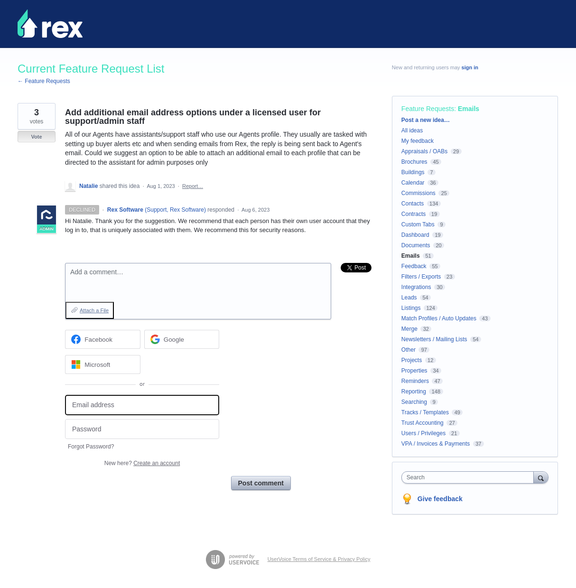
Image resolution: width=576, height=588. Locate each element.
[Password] (142, 429)
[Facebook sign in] (102, 339)
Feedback (414, 266)
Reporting (413, 391)
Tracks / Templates (425, 412)
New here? (142, 463)
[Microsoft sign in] (102, 364)
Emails (468, 108)
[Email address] (142, 405)
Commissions (418, 193)
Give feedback (440, 499)
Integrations (416, 287)
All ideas (412, 130)
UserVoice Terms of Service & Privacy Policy (319, 559)
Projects (411, 360)
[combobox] (470, 477)
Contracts (413, 214)
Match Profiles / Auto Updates (438, 318)
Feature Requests (427, 108)
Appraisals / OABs (424, 151)
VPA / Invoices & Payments (435, 443)
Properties (414, 370)
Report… (192, 186)
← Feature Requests (44, 81)
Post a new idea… (425, 120)
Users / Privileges (423, 433)
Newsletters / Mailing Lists (434, 339)
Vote (36, 137)
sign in (470, 67)
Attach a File (94, 310)
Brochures (414, 162)
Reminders (415, 381)
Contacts (412, 203)
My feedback (417, 141)
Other (408, 349)
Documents (415, 245)
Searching (414, 402)
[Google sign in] (182, 339)
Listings (411, 308)
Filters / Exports (421, 276)
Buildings (413, 172)
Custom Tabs (418, 224)
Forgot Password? (91, 446)
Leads (409, 297)
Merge (409, 329)
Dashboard (415, 235)
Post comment (261, 483)
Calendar (413, 182)
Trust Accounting (422, 423)
